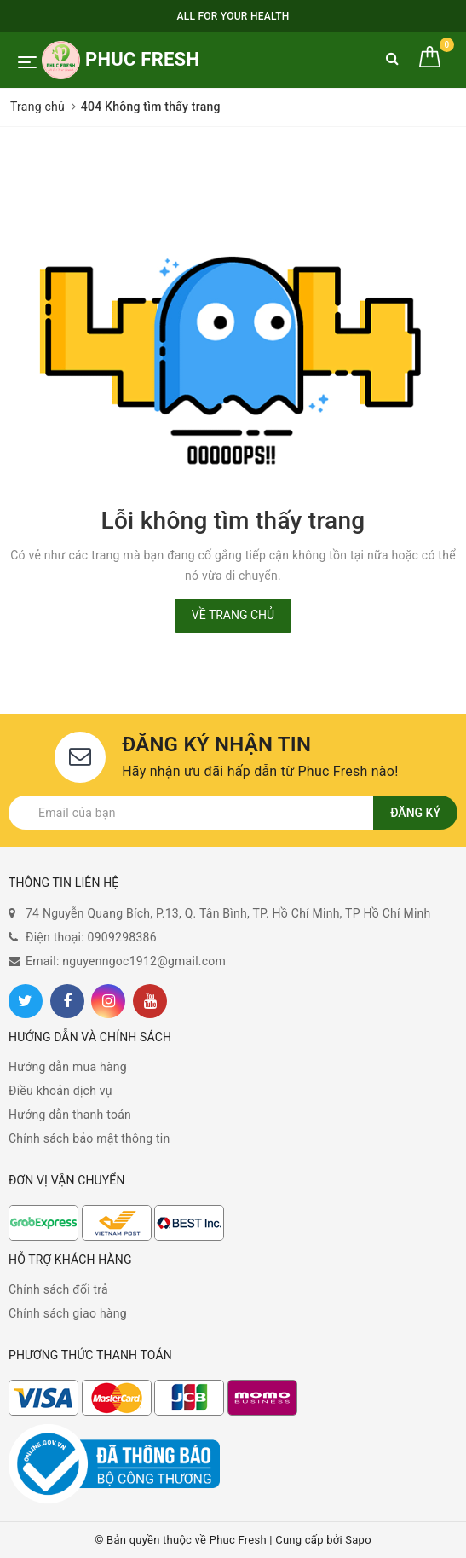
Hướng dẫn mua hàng (68, 1067)
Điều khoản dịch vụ (60, 1091)
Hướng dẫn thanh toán (70, 1114)
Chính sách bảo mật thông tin (89, 1138)
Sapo (358, 1539)
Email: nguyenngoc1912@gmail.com (126, 961)
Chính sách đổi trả (58, 1289)
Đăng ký (415, 813)
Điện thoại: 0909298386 (91, 937)
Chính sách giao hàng (68, 1313)
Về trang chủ (233, 615)
